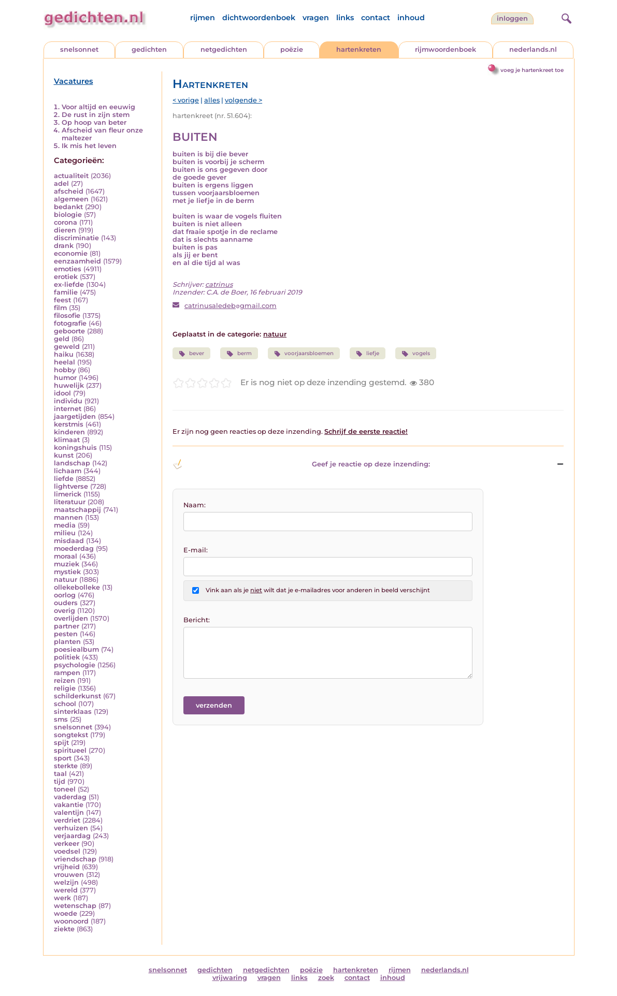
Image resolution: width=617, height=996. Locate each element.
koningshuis (75, 447)
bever (191, 353)
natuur (65, 579)
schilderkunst (77, 696)
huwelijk (69, 385)
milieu (65, 533)
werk (62, 898)
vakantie (68, 805)
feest (62, 300)
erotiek (66, 277)
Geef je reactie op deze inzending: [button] (301, 464)
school (65, 704)
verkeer (66, 843)
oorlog (65, 595)
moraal (65, 556)
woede (65, 913)
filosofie (67, 315)
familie (66, 292)
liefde (64, 478)
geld (61, 339)
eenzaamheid (77, 261)
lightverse (71, 486)
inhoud (411, 17)
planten (67, 642)
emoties (67, 269)
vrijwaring (229, 978)
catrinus (219, 284)
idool (62, 393)
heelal (64, 362)
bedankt (68, 207)
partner (66, 626)
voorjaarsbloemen (304, 353)
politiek (67, 657)
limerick (67, 494)
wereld (66, 890)
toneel (65, 789)
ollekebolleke (77, 587)
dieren (65, 230)
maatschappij (77, 510)
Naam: (194, 505)
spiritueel (70, 750)
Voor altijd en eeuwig (98, 107)
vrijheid (67, 867)
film (60, 308)
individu (68, 401)
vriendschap (75, 859)
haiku (64, 354)
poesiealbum (76, 649)
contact (375, 17)
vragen (316, 17)
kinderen (69, 432)
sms (61, 719)
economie (71, 253)
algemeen (71, 199)
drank (64, 246)
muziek (66, 564)
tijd (59, 781)
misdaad (69, 541)
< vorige (186, 100)
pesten (66, 634)
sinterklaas (73, 711)
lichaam (67, 471)
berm (238, 353)
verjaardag (72, 836)
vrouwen (69, 874)
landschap (72, 463)
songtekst (71, 735)
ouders (66, 603)
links (345, 17)
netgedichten (223, 49)
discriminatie (76, 238)
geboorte (69, 331)
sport (62, 758)
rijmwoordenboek (445, 49)
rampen (67, 673)
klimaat (67, 440)
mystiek (67, 572)
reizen (64, 680)
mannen (68, 517)
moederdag (74, 548)
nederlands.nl (533, 49)
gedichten (149, 49)
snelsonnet (79, 49)
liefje (367, 353)
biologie (68, 214)
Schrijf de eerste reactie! (366, 431)
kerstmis (68, 424)
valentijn (69, 812)
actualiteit (71, 176)
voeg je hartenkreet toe (532, 70)
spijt (61, 742)
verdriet (67, 820)
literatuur (69, 502)
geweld (67, 346)
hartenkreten (358, 49)
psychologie (74, 665)
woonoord (71, 921)
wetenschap (75, 906)
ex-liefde (69, 284)
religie (65, 688)
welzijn (66, 882)
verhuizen (71, 828)
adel (61, 183)
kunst (64, 455)
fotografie (70, 323)
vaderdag (70, 797)
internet (67, 409)
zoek (326, 978)
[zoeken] (565, 17)
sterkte (66, 766)
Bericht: (196, 620)
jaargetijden (75, 416)
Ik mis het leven (89, 146)
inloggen (512, 18)
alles (212, 100)
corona (65, 222)
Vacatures (73, 81)
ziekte (64, 929)
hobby (65, 370)
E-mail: (195, 550)
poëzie (291, 49)
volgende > (243, 100)
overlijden (71, 618)
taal (60, 774)
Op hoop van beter (94, 122)
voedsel (67, 851)
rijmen (202, 17)
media (65, 525)
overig (64, 610)
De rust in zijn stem (96, 115)
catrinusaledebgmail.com (230, 306)
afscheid (68, 191)
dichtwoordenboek (258, 17)
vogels (415, 353)
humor (65, 378)
